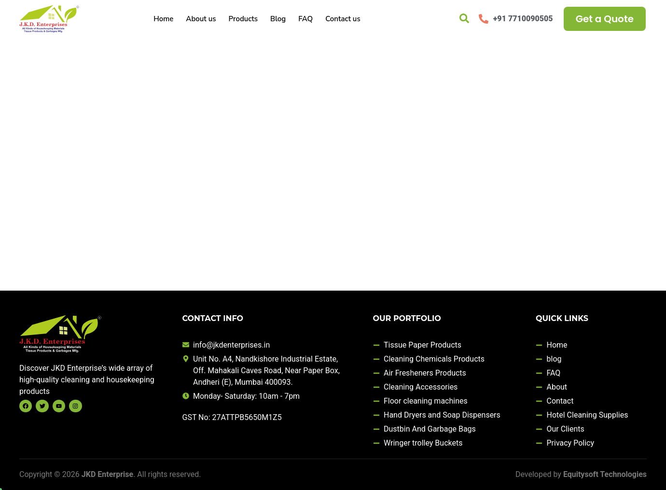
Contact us (343, 19)
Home (163, 19)
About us (201, 19)
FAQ (305, 19)
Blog (278, 19)
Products (243, 19)
